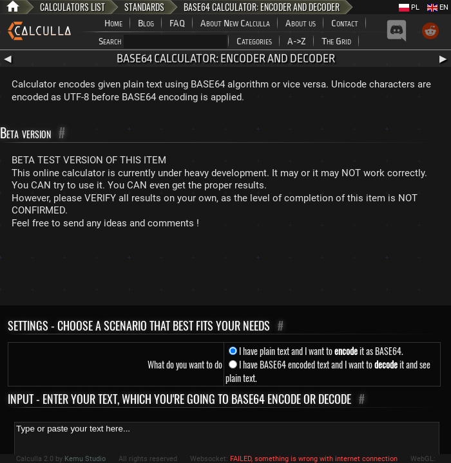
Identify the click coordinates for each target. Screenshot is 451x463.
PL (409, 7)
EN (437, 7)
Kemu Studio (85, 459)
